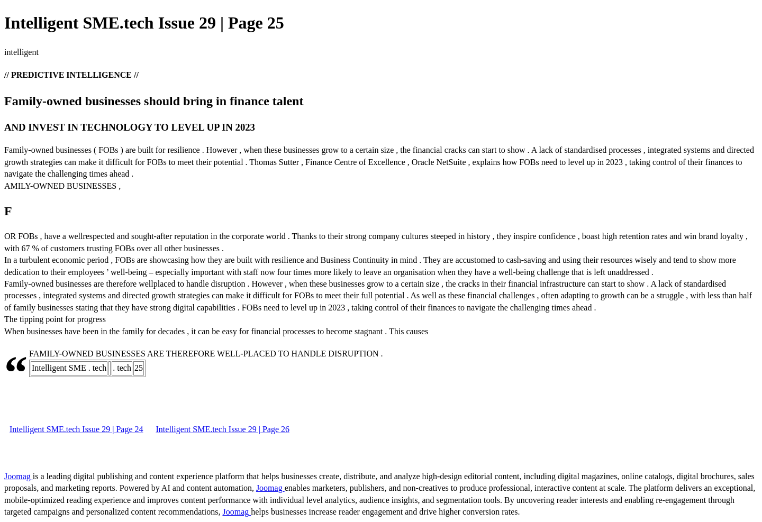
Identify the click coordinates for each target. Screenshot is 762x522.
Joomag (18, 476)
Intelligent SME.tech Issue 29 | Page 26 (223, 429)
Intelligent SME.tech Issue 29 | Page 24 (76, 429)
